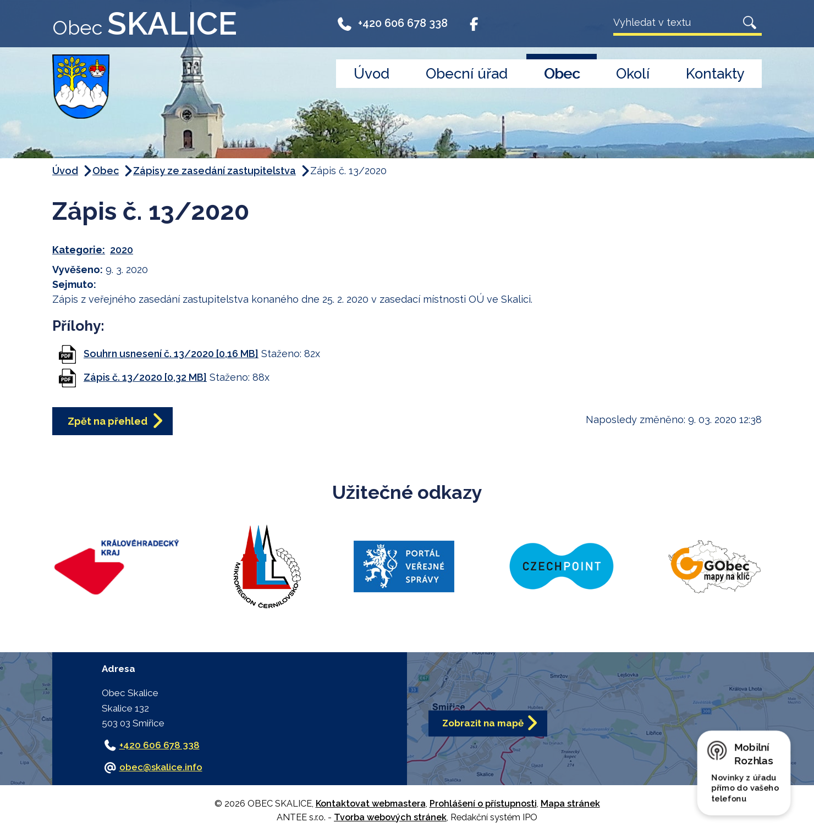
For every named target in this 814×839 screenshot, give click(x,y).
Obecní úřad (467, 73)
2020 (121, 249)
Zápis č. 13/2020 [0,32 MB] (145, 377)
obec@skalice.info (160, 767)
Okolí (633, 73)
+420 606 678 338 (392, 23)
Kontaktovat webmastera (371, 803)
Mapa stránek (570, 803)
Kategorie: (78, 249)
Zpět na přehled (107, 421)
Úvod (371, 73)
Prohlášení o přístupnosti (483, 803)
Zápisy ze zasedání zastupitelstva (214, 170)
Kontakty (715, 73)
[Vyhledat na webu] (675, 22)
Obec (562, 73)
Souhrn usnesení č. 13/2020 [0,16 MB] (171, 353)
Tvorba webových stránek (390, 817)
